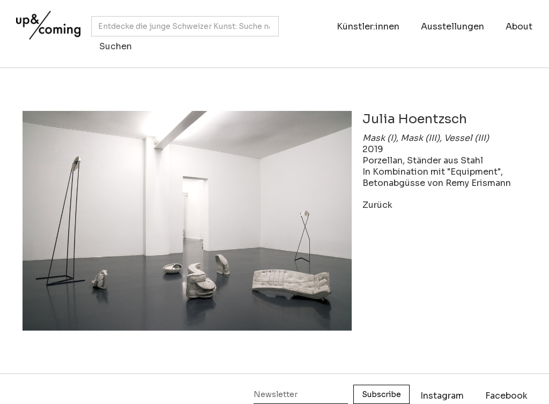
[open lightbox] (187, 221)
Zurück (377, 205)
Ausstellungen (452, 26)
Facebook (506, 395)
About (519, 26)
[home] (45, 28)
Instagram (442, 395)
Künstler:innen (368, 26)
